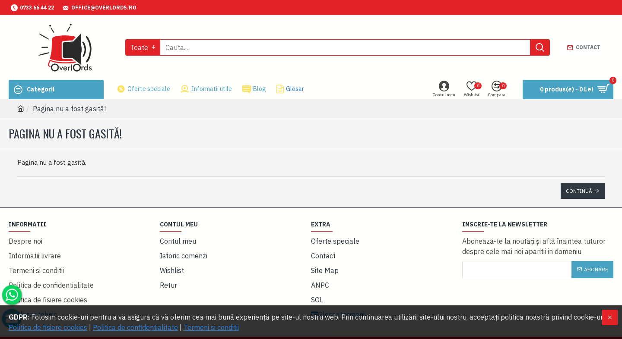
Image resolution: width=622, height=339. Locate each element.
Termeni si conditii (211, 327)
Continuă (579, 191)
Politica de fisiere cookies (48, 327)
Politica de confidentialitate (135, 327)
